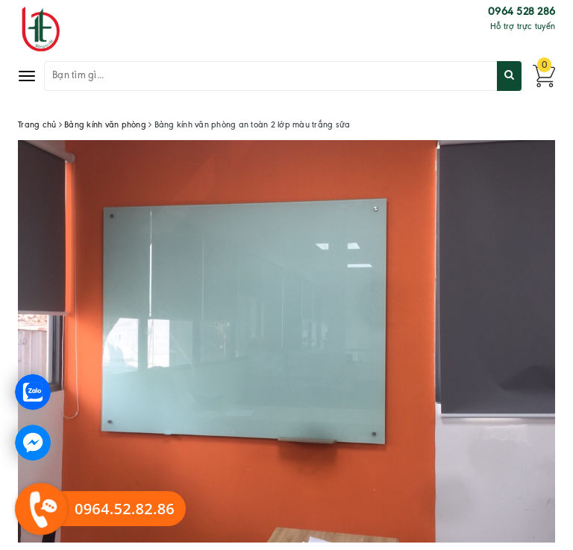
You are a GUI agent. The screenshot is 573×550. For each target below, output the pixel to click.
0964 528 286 (521, 12)
